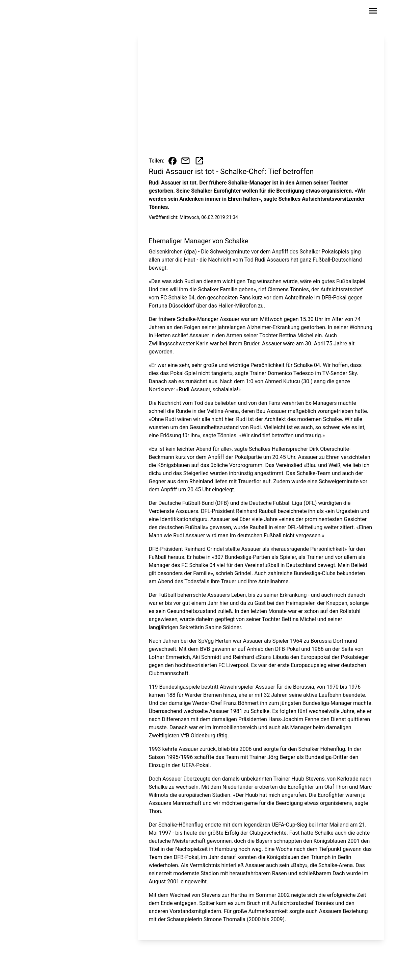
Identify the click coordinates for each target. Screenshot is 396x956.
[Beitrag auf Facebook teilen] (172, 161)
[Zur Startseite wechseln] (34, 12)
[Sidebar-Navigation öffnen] (373, 12)
